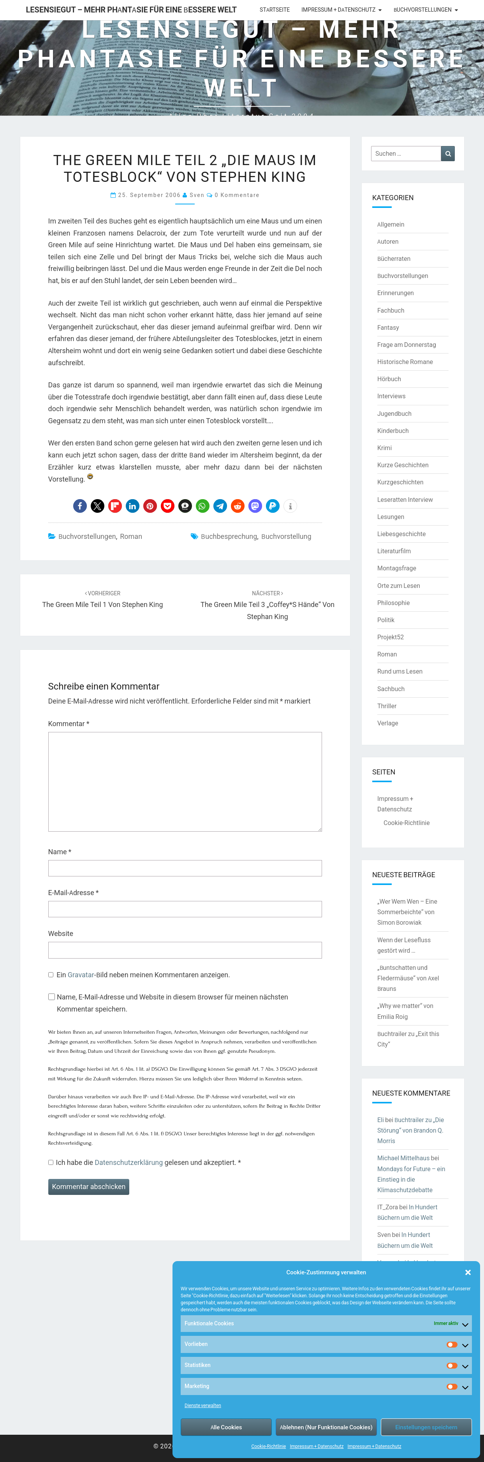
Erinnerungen (395, 293)
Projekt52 (390, 637)
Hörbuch (389, 379)
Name (60, 851)
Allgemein (391, 224)
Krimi (384, 448)
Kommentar (69, 723)
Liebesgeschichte (401, 534)
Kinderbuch (393, 431)
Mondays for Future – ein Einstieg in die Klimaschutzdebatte (411, 1179)
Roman (131, 536)
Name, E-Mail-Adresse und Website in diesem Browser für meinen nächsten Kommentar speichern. (172, 1002)
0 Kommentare (237, 195)
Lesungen (390, 517)
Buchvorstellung (286, 536)
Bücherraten (393, 258)
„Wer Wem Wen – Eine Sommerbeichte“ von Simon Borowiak (407, 911)
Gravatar (81, 974)
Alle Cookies (226, 1427)
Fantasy (388, 327)
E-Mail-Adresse (73, 892)
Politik (385, 620)
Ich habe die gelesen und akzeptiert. (144, 1162)
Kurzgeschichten (400, 482)
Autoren (388, 241)
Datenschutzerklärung (129, 1162)
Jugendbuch (394, 413)
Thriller (386, 706)
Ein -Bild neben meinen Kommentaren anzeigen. (143, 974)
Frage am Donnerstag (406, 344)
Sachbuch (391, 689)
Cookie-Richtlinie (268, 1446)
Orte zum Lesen (398, 585)
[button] (468, 1272)
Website (60, 933)
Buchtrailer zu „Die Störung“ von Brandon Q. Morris (410, 1130)
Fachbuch (390, 310)
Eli (380, 1120)
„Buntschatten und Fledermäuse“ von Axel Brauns (408, 978)
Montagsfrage (396, 568)
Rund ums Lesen (399, 671)
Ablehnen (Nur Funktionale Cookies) (326, 1427)
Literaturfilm (394, 551)
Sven (197, 195)
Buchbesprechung (229, 536)
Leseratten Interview (405, 499)
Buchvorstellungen (423, 9)
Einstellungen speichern (426, 1427)
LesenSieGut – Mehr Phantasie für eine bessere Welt (131, 9)
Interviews (391, 396)
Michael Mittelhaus (403, 1158)
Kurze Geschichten (403, 465)
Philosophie (393, 603)
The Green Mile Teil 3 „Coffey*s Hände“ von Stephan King (267, 605)
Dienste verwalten (203, 1405)
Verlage (387, 723)
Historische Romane (405, 362)
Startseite (275, 9)
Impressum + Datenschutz (316, 1446)
